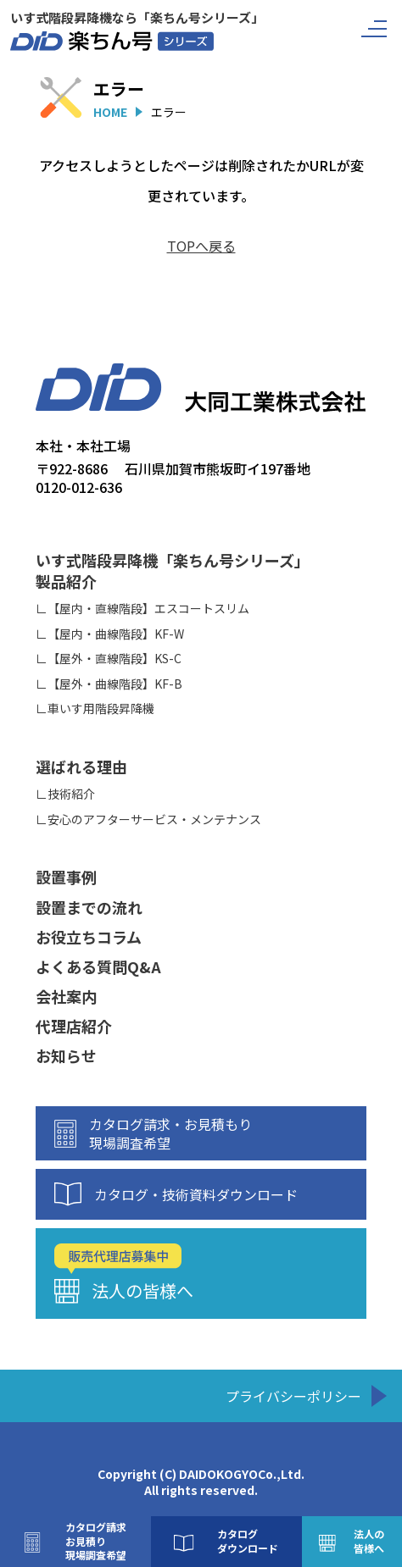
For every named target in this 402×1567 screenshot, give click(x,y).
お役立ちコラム (89, 937)
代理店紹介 (74, 1026)
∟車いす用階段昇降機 (95, 708)
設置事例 (66, 877)
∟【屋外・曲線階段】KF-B (109, 684)
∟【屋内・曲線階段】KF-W (110, 634)
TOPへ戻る (201, 245)
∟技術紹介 (65, 794)
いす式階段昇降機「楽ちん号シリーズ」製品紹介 (173, 571)
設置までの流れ (89, 907)
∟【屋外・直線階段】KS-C (108, 659)
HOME (110, 111)
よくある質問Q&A (98, 966)
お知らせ (66, 1055)
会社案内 (66, 996)
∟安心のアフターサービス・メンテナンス (148, 819)
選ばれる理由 (81, 767)
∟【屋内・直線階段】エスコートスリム (142, 609)
